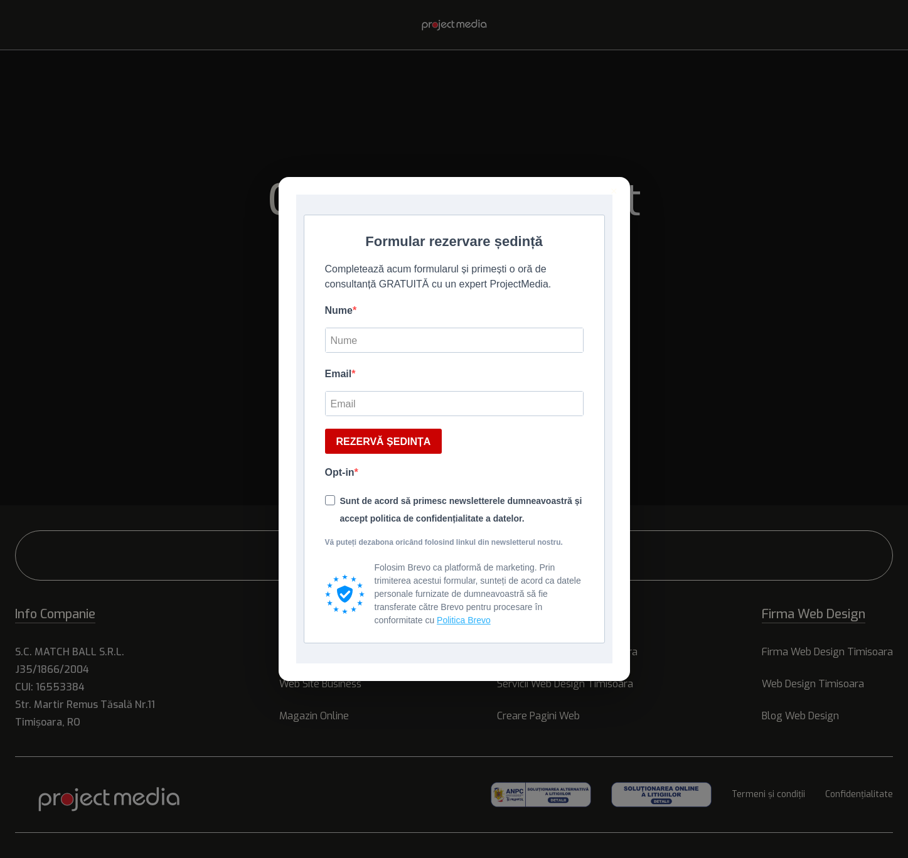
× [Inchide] (614, 191)
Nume (339, 310)
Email (338, 373)
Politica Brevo (464, 620)
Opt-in (340, 472)
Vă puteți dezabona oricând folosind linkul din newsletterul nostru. (444, 542)
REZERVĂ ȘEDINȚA (383, 441)
